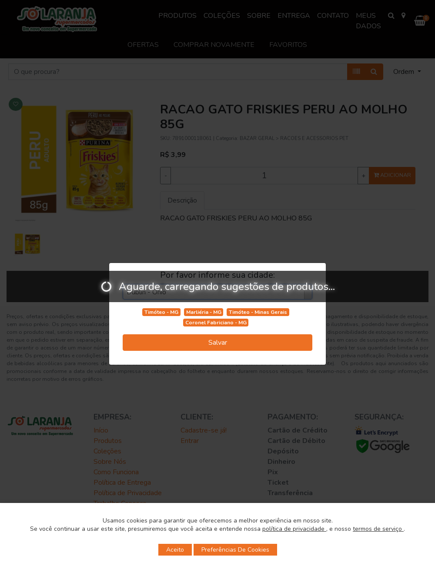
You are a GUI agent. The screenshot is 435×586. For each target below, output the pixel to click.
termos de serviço (378, 529)
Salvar (217, 342)
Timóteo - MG (161, 312)
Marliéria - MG (203, 312)
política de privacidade (294, 529)
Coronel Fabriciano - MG (216, 322)
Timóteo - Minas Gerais (258, 312)
